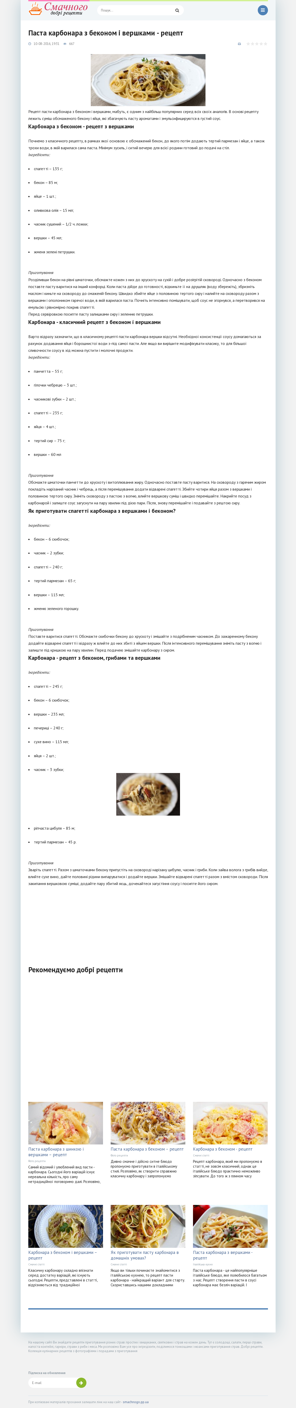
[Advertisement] (148, 922)
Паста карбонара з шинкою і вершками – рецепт (56, 1151)
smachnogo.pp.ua (136, 1402)
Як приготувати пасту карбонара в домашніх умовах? (145, 1255)
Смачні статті (201, 1155)
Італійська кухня (203, 1264)
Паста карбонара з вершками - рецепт (222, 1255)
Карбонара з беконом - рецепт (223, 1149)
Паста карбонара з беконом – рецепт (147, 1149)
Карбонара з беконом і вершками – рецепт (62, 1255)
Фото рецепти (37, 1161)
